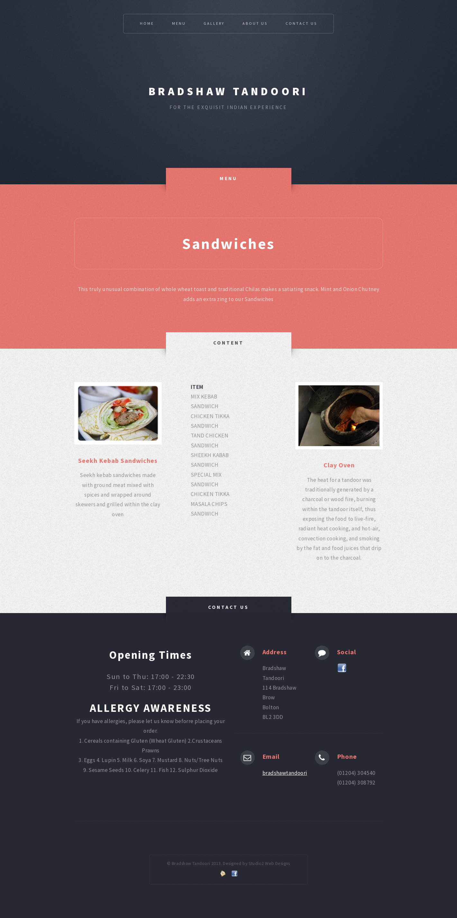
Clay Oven (339, 465)
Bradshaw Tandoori (228, 91)
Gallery (214, 23)
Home (147, 23)
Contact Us (301, 23)
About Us (255, 23)
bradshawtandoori (284, 772)
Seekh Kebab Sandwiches (118, 460)
